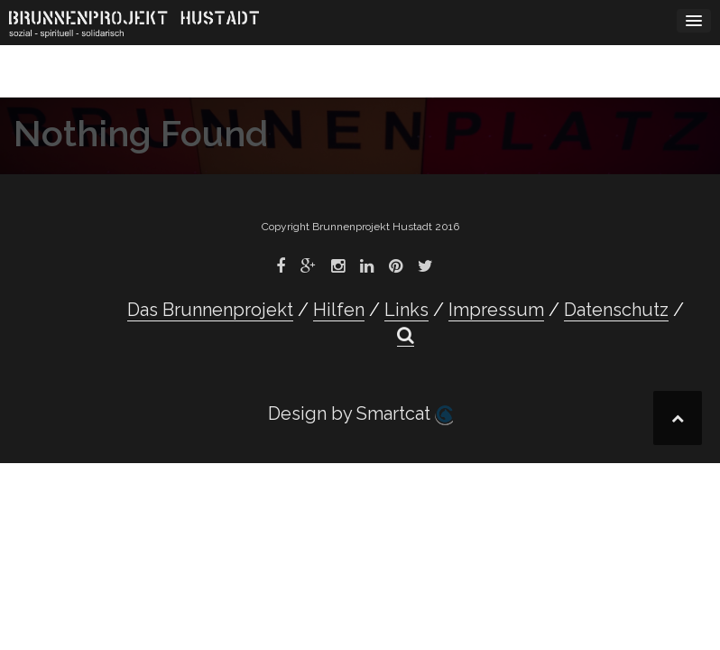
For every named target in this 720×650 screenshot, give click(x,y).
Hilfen (339, 309)
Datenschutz (616, 309)
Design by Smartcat (360, 414)
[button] (405, 335)
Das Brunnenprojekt (210, 309)
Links (406, 309)
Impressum (496, 309)
